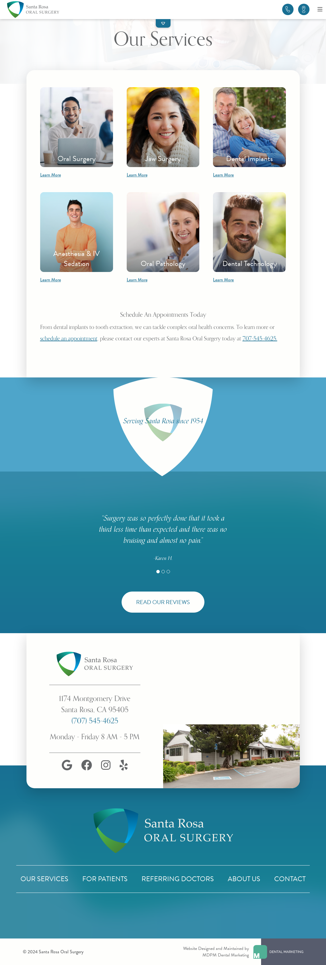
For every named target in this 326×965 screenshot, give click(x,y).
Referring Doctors (178, 879)
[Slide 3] (168, 571)
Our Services (44, 879)
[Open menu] (320, 9)
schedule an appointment (68, 338)
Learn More (50, 175)
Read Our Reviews (163, 602)
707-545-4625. (260, 338)
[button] (163, 23)
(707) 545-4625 (94, 720)
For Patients (105, 879)
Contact (290, 879)
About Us (244, 879)
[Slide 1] (158, 571)
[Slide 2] (163, 571)
